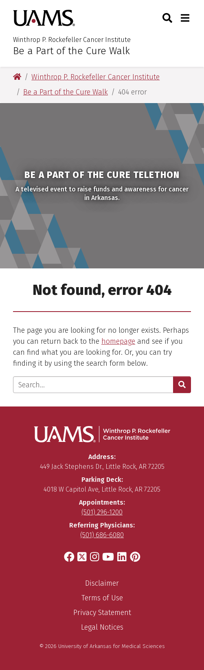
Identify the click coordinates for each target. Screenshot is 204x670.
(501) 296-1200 (102, 512)
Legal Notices (102, 627)
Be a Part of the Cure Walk (71, 51)
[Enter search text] (93, 384)
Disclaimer (102, 583)
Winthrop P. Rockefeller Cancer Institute (72, 40)
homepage (118, 341)
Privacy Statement (102, 612)
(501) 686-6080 (102, 535)
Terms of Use (102, 597)
